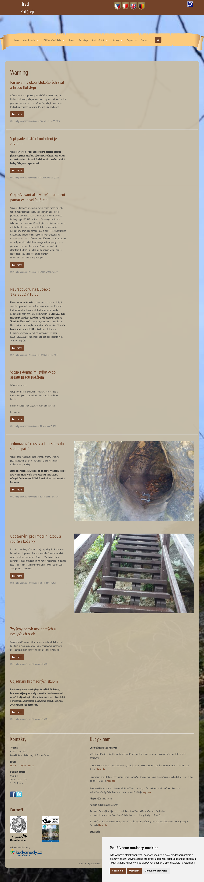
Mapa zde (100, 769)
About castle (29, 40)
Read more (17, 114)
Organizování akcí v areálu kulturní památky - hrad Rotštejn (37, 197)
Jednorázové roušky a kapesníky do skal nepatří (37, 446)
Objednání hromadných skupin (34, 681)
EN (131, 4)
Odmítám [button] (134, 870)
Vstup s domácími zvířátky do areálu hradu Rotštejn (33, 374)
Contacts (145, 40)
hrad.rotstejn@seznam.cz (22, 765)
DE (139, 4)
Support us (132, 40)
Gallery (116, 40)
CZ (115, 4)
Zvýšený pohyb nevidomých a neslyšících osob (33, 631)
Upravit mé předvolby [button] (156, 870)
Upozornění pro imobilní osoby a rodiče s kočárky (35, 538)
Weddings (83, 40)
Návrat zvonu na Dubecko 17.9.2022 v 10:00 (30, 291)
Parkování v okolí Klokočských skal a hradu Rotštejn (37, 84)
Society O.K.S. (98, 40)
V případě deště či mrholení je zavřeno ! (33, 140)
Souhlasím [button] (118, 870)
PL (123, 4)
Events (72, 40)
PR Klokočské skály (52, 40)
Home (16, 40)
